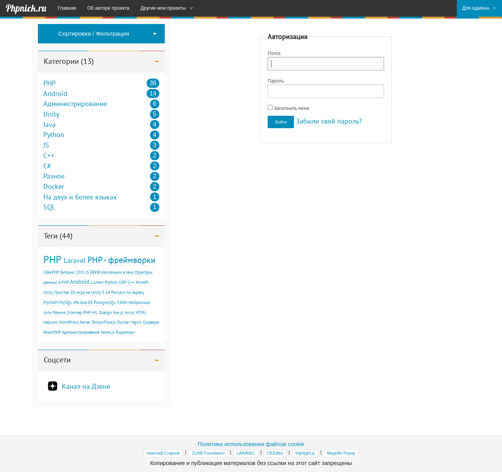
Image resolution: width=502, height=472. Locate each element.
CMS (80, 272)
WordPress (69, 322)
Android (55, 93)
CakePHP (51, 272)
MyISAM (50, 302)
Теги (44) (58, 236)
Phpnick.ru (25, 8)
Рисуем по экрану (127, 292)
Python (53, 134)
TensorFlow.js (103, 322)
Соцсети (57, 360)
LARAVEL (246, 453)
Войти (281, 122)
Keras (85, 322)
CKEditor (275, 453)
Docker (53, 186)
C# (47, 166)
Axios (130, 312)
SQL (49, 207)
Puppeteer (125, 332)
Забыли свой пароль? (329, 121)
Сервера (151, 322)
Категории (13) (69, 61)
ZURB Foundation (208, 453)
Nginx (136, 322)
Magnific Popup (341, 453)
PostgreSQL (105, 302)
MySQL (65, 302)
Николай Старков (163, 453)
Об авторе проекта (108, 8)
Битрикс (67, 272)
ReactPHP (52, 332)
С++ (131, 282)
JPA (76, 302)
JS (46, 145)
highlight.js (305, 453)
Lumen (97, 282)
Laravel (74, 260)
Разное (54, 176)
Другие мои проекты (163, 8)
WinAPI (142, 282)
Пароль (276, 80)
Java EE (86, 302)
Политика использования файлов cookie (251, 444)
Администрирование (75, 103)
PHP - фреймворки (121, 259)
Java (49, 124)
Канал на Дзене (86, 386)
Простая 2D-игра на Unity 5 (79, 292)
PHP (49, 83)
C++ (48, 155)
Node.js (107, 332)
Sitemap (74, 312)
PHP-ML (90, 312)
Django (105, 312)
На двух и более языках (80, 197)
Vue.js (118, 312)
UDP (122, 282)
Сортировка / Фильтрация (93, 33)
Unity (51, 114)
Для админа (475, 8)
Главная (67, 8)
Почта (274, 53)
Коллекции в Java (117, 272)
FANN (122, 302)
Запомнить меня (288, 108)
